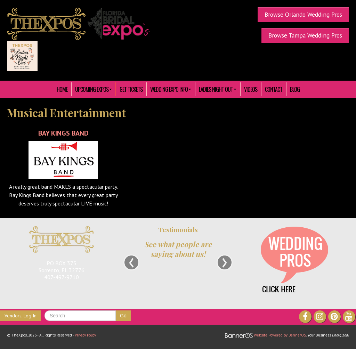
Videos (250, 89)
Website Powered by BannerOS (280, 335)
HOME (62, 89)
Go (123, 315)
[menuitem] (62, 89)
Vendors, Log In (21, 316)
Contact (273, 89)
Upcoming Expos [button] (93, 89)
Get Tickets (131, 89)
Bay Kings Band (63, 133)
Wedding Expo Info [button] (170, 89)
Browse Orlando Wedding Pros (303, 14)
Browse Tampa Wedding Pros (305, 35)
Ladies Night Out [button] (217, 89)
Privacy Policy (85, 335)
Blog (295, 89)
